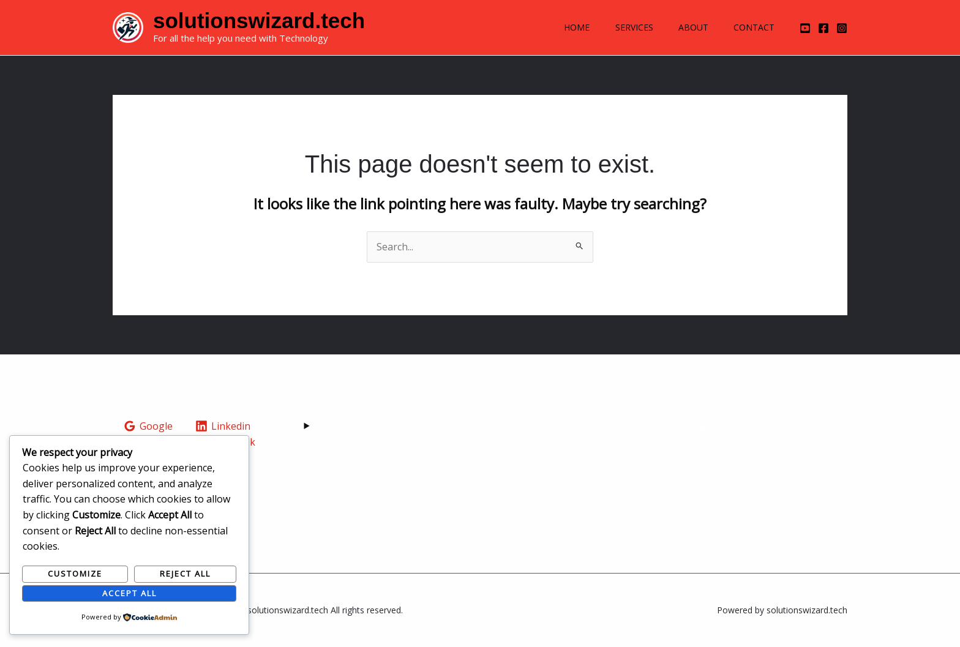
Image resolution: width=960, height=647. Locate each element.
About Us (516, 459)
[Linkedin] (223, 426)
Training (515, 474)
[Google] (148, 426)
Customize (75, 573)
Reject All (185, 573)
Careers (513, 490)
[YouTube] (805, 28)
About (687, 27)
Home (563, 27)
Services (624, 27)
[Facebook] (823, 28)
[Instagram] (841, 28)
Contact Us (520, 505)
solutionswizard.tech (259, 20)
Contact (752, 27)
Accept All (129, 593)
